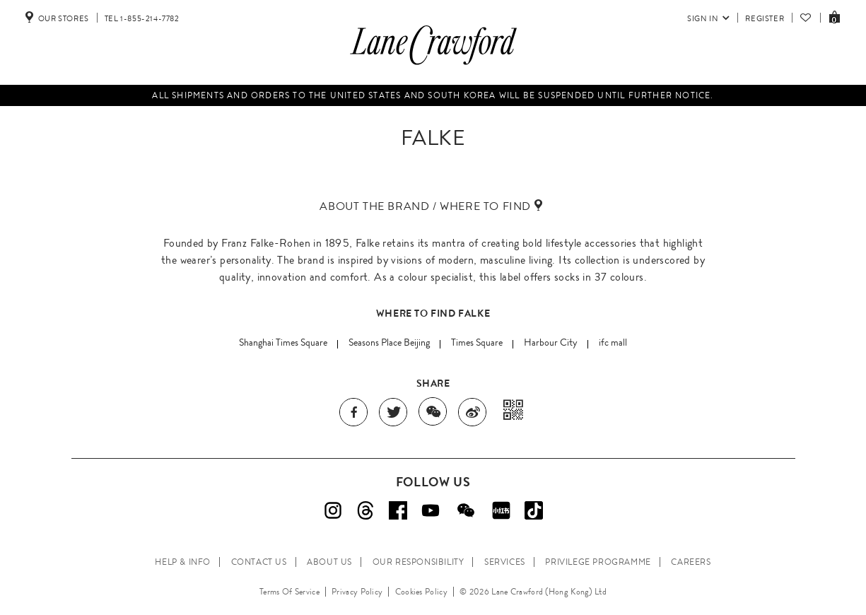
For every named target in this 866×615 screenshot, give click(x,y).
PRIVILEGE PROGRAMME (597, 562)
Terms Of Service (289, 591)
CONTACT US (259, 562)
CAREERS (690, 562)
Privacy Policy (357, 591)
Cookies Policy (421, 591)
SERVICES (504, 562)
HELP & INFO (183, 562)
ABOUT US (329, 562)
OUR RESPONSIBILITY (418, 562)
